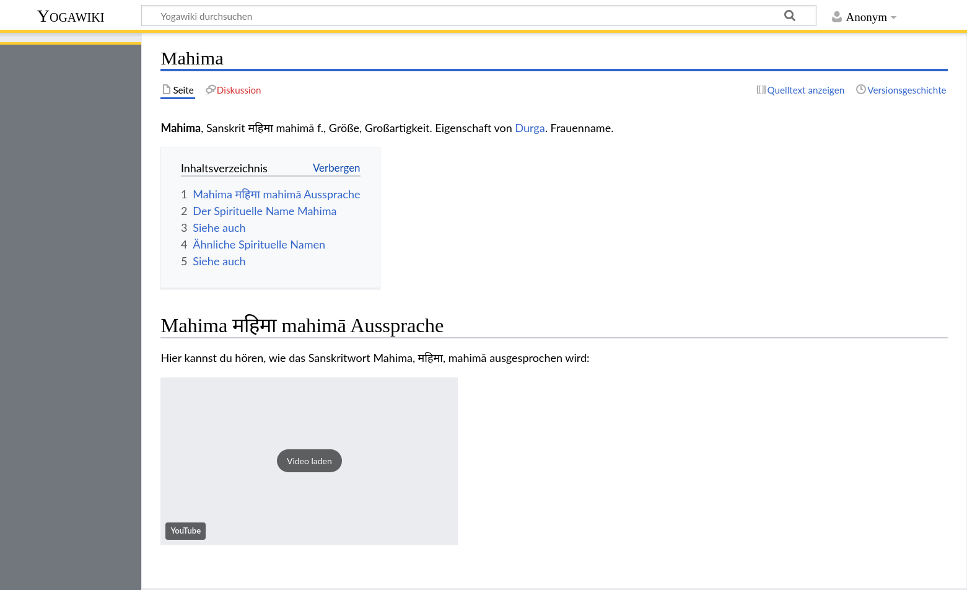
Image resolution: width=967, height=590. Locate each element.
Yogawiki (71, 15)
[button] (309, 461)
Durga (530, 127)
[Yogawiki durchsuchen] (479, 15)
